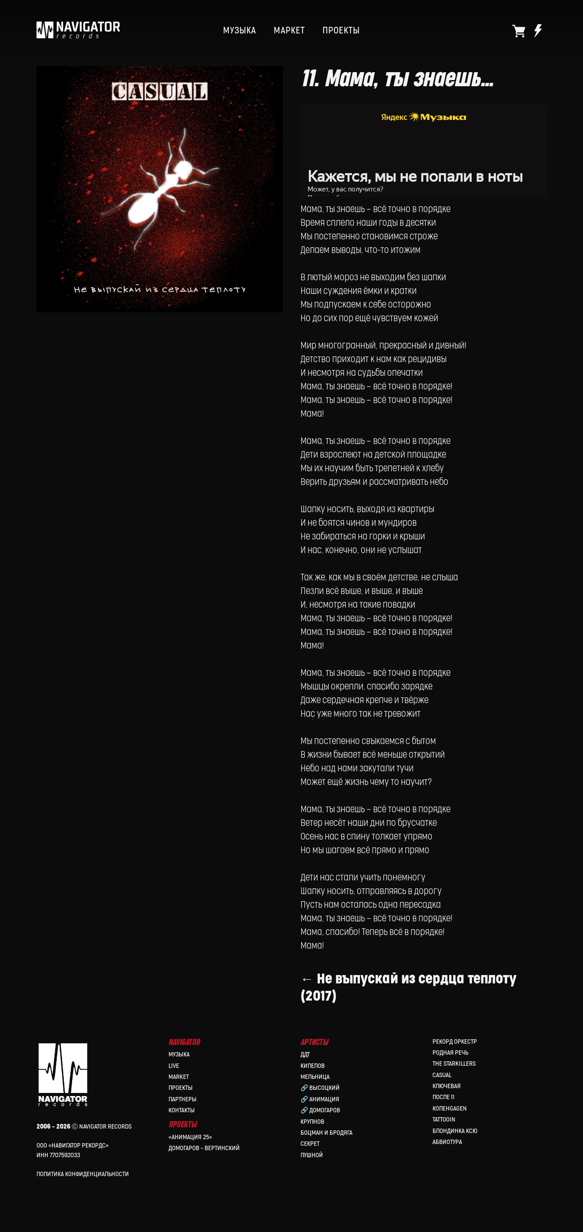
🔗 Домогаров (320, 1110)
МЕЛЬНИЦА (315, 1077)
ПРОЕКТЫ (341, 30)
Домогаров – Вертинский (204, 1148)
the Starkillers (454, 1063)
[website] (518, 30)
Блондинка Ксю (455, 1131)
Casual (442, 1075)
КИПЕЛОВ (313, 1066)
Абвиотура (447, 1142)
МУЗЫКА (239, 30)
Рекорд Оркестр (455, 1041)
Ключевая (447, 1086)
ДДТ (305, 1054)
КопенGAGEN (450, 1108)
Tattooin (444, 1119)
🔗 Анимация (320, 1099)
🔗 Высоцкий (320, 1088)
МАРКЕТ (289, 30)
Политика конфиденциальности (83, 1174)
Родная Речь (450, 1052)
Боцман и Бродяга (326, 1132)
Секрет (310, 1143)
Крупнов (312, 1121)
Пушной (312, 1155)
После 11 (444, 1097)
